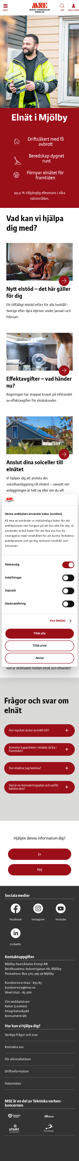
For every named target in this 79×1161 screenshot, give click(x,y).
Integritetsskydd (17, 1011)
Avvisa (40, 658)
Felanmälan (13, 1083)
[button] (5, 7)
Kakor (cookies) (16, 1006)
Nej (39, 870)
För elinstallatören (18, 1059)
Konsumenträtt (16, 1016)
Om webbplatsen (17, 1002)
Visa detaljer (58, 620)
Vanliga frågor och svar (21, 1035)
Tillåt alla (39, 633)
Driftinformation (17, 1071)
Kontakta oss (14, 1047)
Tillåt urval (40, 645)
